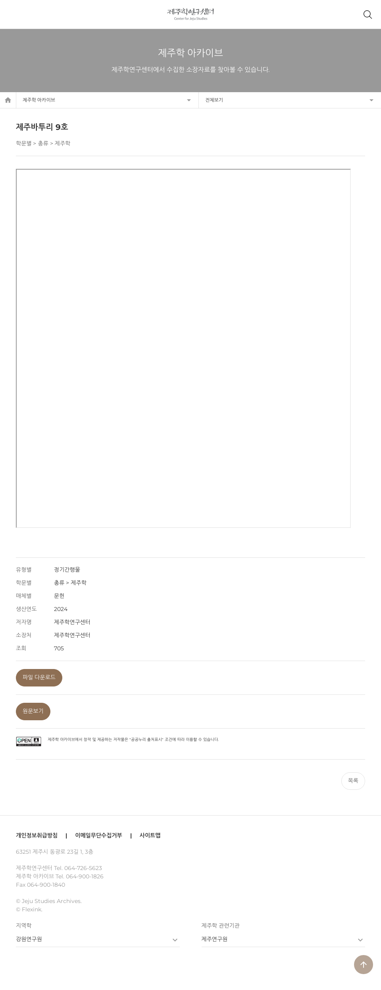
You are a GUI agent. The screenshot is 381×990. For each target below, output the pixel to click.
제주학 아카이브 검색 (367, 14)
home (8, 100)
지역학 (23, 925)
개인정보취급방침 (37, 835)
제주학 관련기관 (221, 925)
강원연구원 (29, 939)
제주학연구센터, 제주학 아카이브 (190, 14)
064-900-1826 (85, 876)
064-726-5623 (83, 868)
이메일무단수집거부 (98, 835)
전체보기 (214, 100)
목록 (353, 780)
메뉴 (13, 14)
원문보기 (33, 711)
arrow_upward (363, 964)
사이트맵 (150, 835)
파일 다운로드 (39, 677)
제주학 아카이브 (39, 100)
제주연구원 (215, 939)
